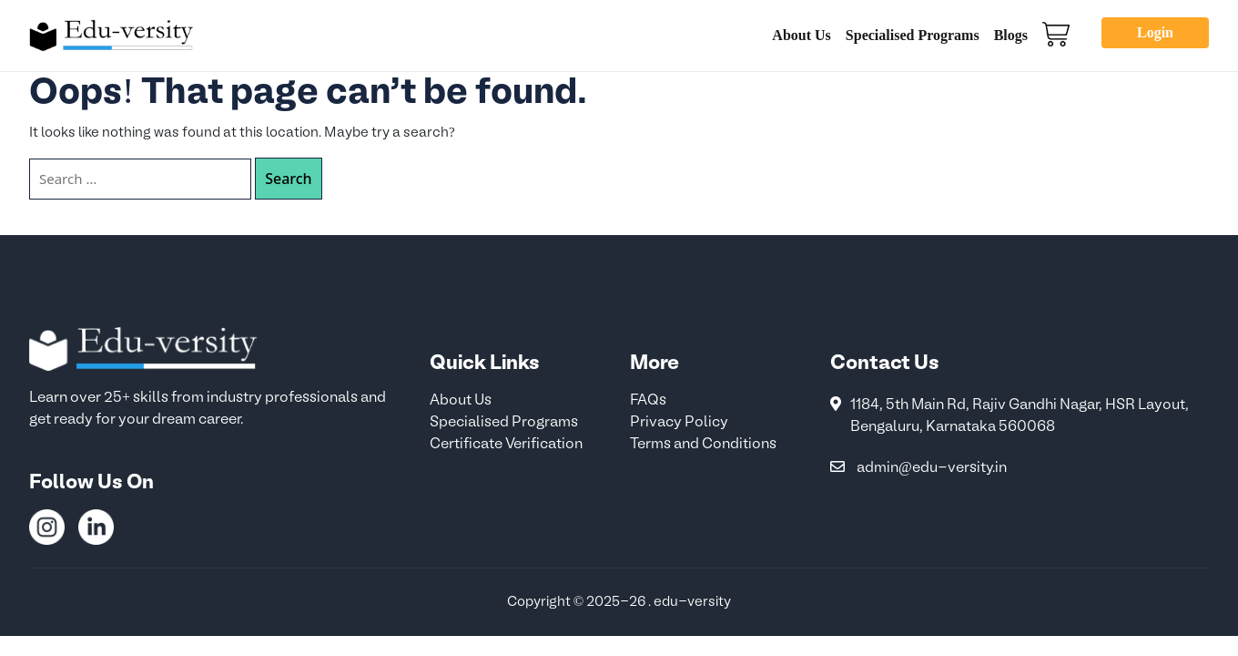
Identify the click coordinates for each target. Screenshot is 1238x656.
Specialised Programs (912, 35)
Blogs (1011, 35)
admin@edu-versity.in (932, 468)
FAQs (648, 401)
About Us (801, 35)
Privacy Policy (679, 422)
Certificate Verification (506, 444)
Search (288, 179)
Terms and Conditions (703, 444)
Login (1155, 32)
